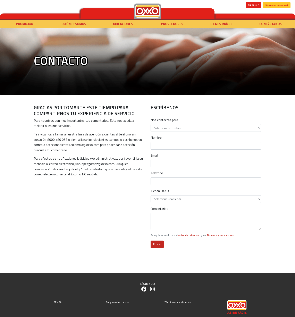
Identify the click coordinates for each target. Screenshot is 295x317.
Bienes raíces (221, 23)
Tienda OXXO (160, 190)
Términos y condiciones (220, 235)
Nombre (156, 137)
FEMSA (57, 302)
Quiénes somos (73, 23)
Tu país (252, 5)
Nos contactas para (164, 119)
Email (154, 155)
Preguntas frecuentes (117, 302)
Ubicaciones (123, 23)
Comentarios (159, 208)
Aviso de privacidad (189, 235)
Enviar (157, 244)
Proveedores (172, 23)
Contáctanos (270, 23)
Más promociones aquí (277, 5)
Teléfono (157, 172)
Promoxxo (24, 23)
